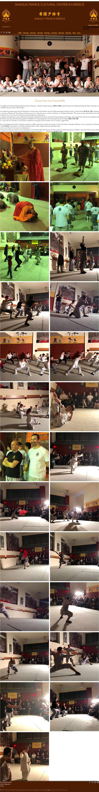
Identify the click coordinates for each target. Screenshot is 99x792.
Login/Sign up (6, 26)
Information (54, 790)
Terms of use (60, 790)
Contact (65, 790)
